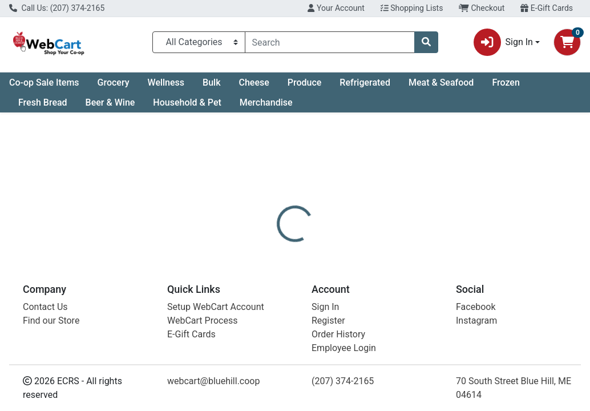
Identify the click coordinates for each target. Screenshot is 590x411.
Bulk (211, 82)
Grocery (114, 82)
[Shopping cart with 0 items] (567, 42)
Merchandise (266, 102)
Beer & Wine (110, 102)
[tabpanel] (417, 324)
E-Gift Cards (546, 8)
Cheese (254, 82)
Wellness (166, 82)
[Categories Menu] (198, 42)
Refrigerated (365, 82)
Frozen (505, 82)
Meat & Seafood (441, 82)
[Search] (330, 42)
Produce (305, 82)
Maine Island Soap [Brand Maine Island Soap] (394, 314)
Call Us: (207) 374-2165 (56, 8)
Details (276, 259)
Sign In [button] (503, 42)
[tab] (276, 259)
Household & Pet (187, 102)
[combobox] (330, 42)
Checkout (481, 8)
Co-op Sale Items (44, 82)
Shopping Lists (412, 8)
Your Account (336, 8)
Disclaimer (327, 259)
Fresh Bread (42, 102)
